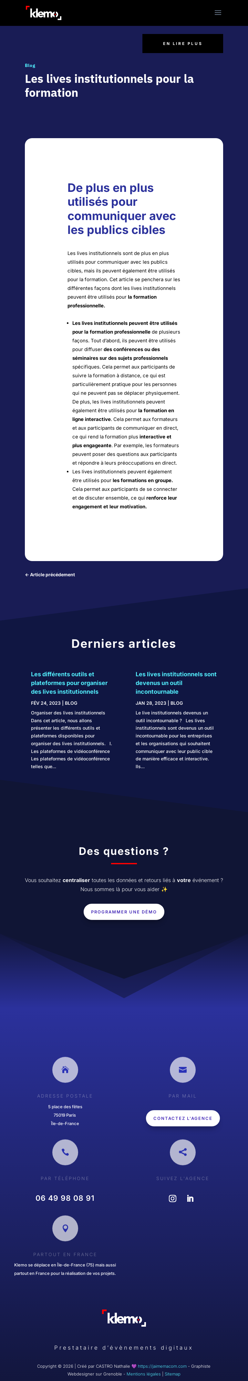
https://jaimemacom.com (162, 1366)
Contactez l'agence (182, 1118)
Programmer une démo (124, 911)
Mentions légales (144, 1373)
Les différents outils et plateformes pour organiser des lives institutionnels (69, 683)
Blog (30, 65)
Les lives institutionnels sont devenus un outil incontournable (176, 683)
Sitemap (173, 1373)
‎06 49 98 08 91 (65, 1198)
